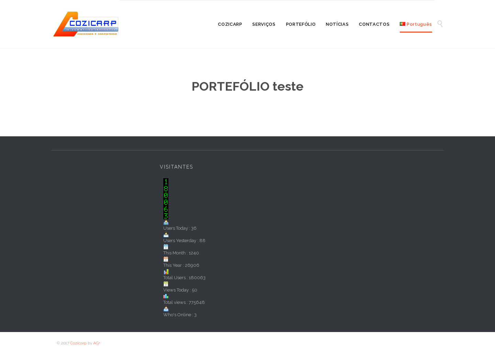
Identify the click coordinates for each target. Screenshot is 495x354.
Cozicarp (78, 343)
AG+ (96, 343)
